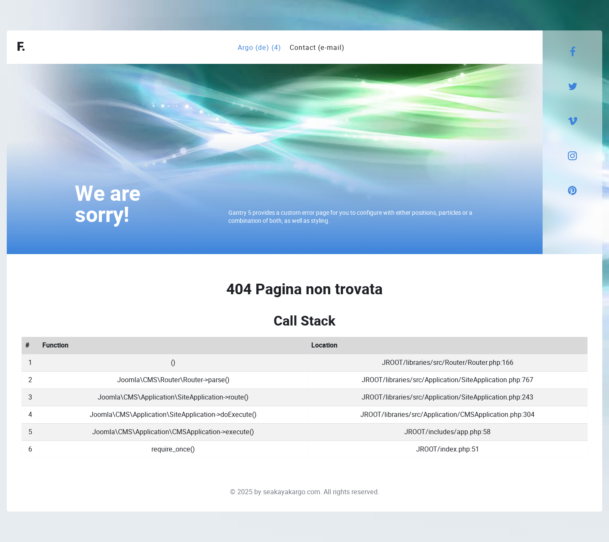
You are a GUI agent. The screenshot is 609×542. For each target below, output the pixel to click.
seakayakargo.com (291, 492)
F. (21, 47)
